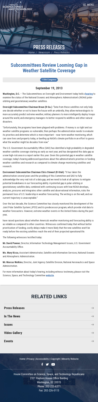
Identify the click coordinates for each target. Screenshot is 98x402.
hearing (89, 93)
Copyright (55, 358)
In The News (12, 316)
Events (8, 341)
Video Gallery (13, 333)
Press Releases (49, 47)
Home (31, 52)
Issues (8, 324)
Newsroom (44, 52)
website (50, 275)
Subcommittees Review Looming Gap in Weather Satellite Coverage (49, 67)
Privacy (30, 358)
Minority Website (70, 358)
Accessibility (42, 358)
